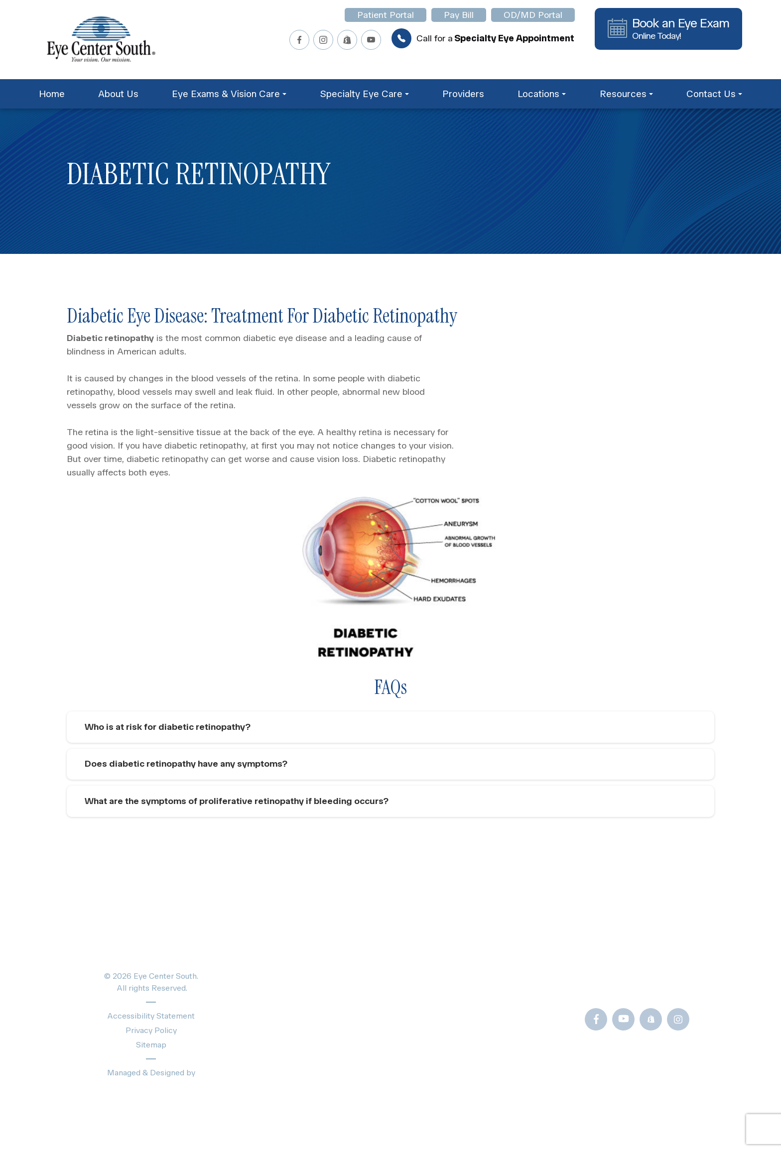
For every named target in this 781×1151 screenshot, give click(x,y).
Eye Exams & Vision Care (315, 970)
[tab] (390, 727)
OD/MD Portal (533, 14)
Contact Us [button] (714, 94)
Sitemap (151, 1047)
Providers (463, 94)
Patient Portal (385, 14)
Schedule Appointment (310, 1057)
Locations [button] (542, 94)
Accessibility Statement (151, 1019)
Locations (282, 1040)
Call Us (625, 988)
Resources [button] (626, 94)
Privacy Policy (151, 1033)
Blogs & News (471, 970)
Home (52, 94)
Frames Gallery (472, 1020)
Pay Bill (459, 14)
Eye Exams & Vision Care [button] (229, 94)
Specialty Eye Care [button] (364, 94)
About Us (118, 94)
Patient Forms (470, 953)
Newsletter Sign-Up (483, 1087)
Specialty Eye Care (302, 988)
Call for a (482, 38)
